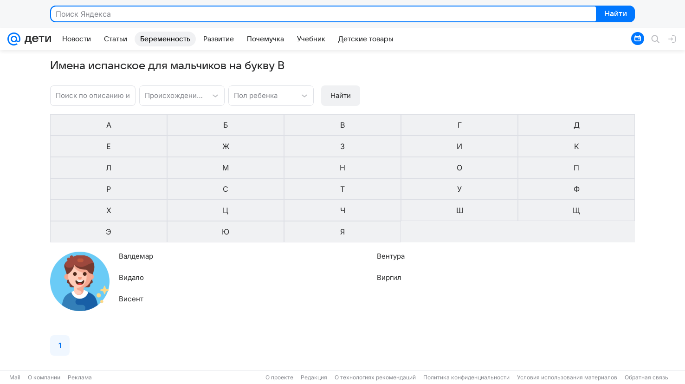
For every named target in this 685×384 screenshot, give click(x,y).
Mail (14, 377)
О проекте (279, 377)
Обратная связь (646, 377)
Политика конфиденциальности (466, 377)
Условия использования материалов (567, 377)
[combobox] (172, 94)
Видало (131, 190)
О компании (44, 377)
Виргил (296, 190)
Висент (131, 211)
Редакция (314, 377)
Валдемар (136, 168)
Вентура (298, 168)
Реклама (80, 377)
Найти (614, 14)
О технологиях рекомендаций (375, 377)
